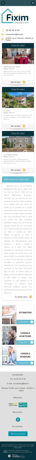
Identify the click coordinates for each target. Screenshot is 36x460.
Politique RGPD (18, 447)
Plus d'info (26, 321)
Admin (32, 446)
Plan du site (4, 446)
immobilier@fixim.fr (14, 34)
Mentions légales (12, 446)
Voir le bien (18, 82)
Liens (28, 446)
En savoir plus (23, 296)
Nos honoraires (22, 446)
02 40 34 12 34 (20, 379)
